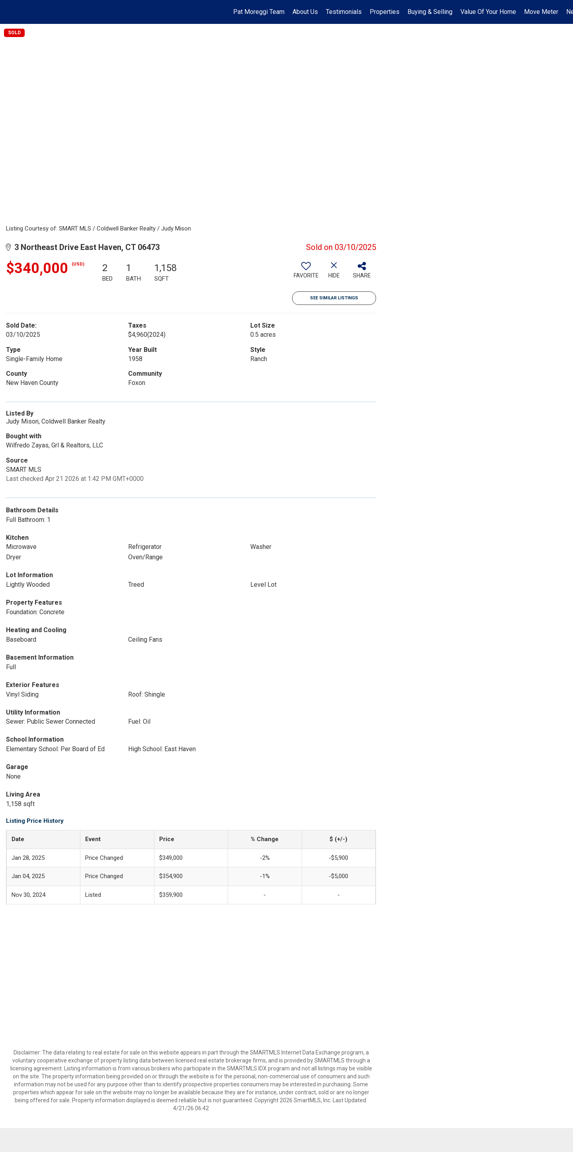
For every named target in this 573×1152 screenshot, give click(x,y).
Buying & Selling (429, 12)
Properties (385, 12)
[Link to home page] (10, 12)
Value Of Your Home (488, 12)
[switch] (306, 273)
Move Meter (541, 12)
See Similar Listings (334, 298)
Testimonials (344, 12)
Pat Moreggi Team (259, 12)
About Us (305, 12)
